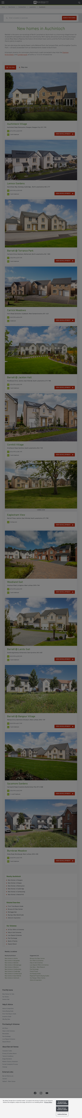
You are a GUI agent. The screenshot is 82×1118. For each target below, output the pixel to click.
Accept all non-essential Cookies (62, 1103)
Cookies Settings (62, 1114)
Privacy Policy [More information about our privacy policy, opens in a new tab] (48, 1102)
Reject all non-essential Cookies (62, 1109)
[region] (41, 1108)
